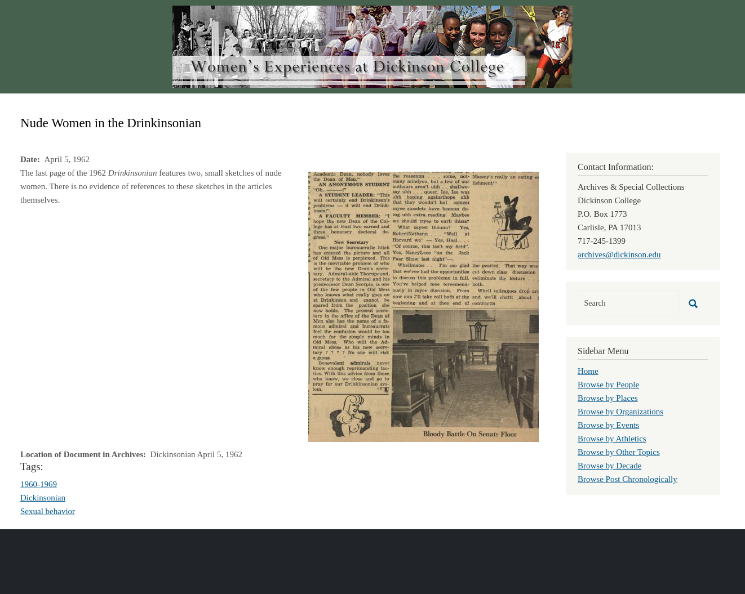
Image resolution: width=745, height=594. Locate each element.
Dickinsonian (42, 497)
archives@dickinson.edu (619, 254)
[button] (423, 305)
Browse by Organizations (620, 411)
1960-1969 (38, 484)
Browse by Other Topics (619, 452)
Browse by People (608, 384)
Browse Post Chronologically (627, 479)
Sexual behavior (47, 511)
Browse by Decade (609, 465)
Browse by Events (608, 425)
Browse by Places (608, 398)
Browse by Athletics (612, 438)
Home (588, 371)
